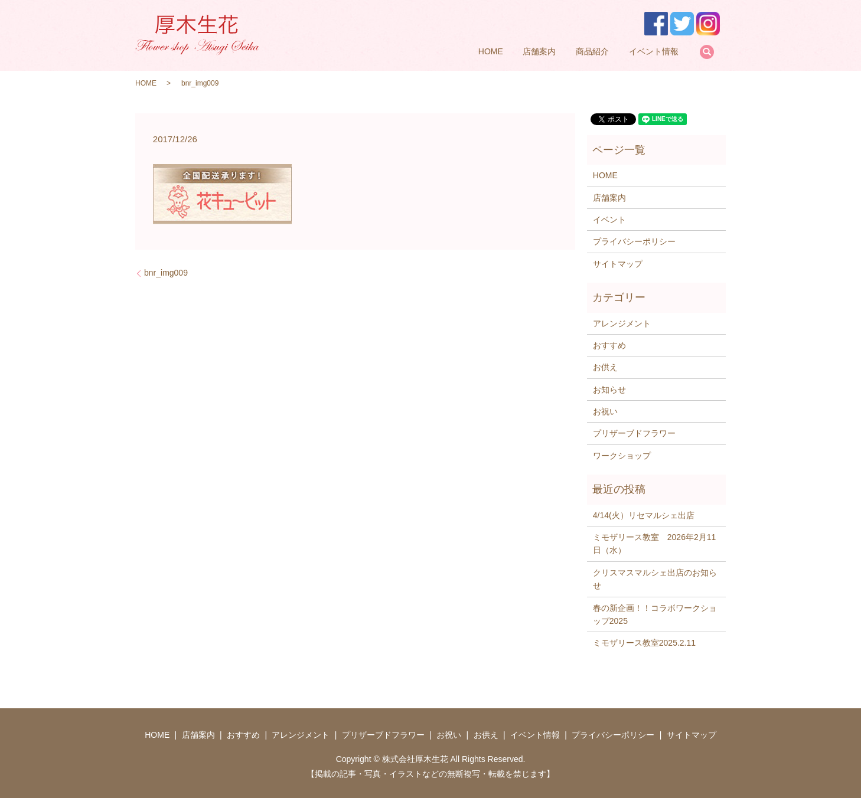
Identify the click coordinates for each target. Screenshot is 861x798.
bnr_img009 (166, 272)
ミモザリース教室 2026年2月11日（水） (654, 543)
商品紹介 (592, 51)
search (707, 52)
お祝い (605, 411)
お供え (605, 367)
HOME (490, 51)
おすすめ (609, 345)
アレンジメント (622, 323)
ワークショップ (622, 455)
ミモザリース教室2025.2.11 (644, 642)
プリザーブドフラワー (634, 433)
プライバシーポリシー (634, 241)
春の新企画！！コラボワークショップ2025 (655, 614)
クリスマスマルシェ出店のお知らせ (655, 579)
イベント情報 (654, 51)
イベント (609, 219)
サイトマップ (618, 264)
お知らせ (609, 389)
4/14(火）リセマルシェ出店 (643, 515)
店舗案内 (539, 51)
